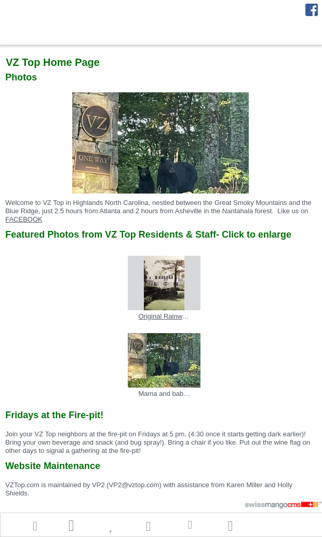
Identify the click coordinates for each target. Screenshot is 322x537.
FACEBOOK (24, 219)
